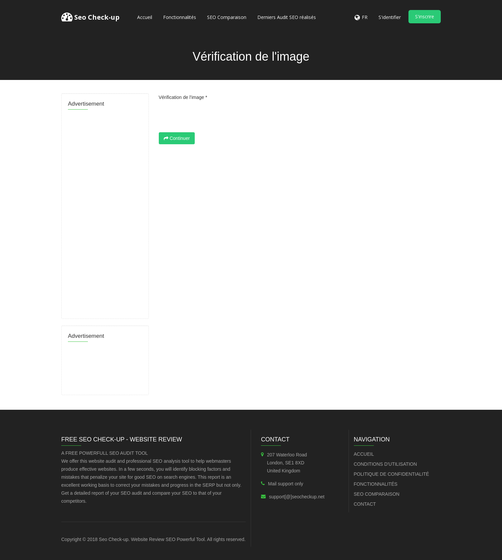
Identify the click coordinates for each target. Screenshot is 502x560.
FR (365, 17)
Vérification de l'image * (183, 97)
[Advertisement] (105, 212)
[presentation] (209, 116)
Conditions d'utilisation (385, 464)
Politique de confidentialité (391, 474)
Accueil (144, 17)
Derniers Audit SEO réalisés (286, 17)
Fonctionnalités (179, 17)
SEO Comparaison (226, 17)
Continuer (177, 138)
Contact (365, 504)
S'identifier (389, 17)
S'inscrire (424, 16)
